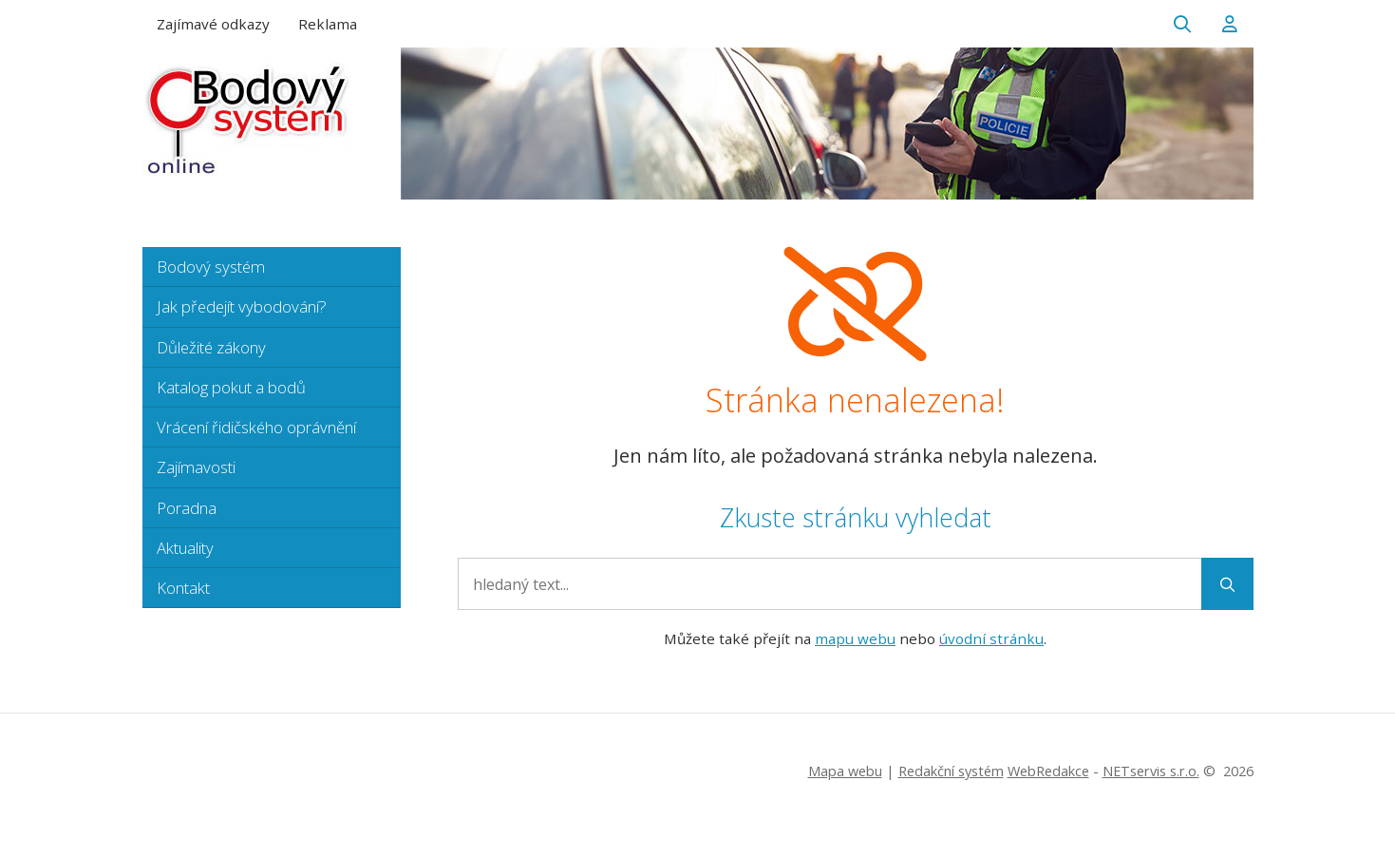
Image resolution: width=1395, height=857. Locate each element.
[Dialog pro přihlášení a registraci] (1230, 24)
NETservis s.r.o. (1151, 771)
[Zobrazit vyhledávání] (1182, 24)
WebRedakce (1048, 771)
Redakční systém (951, 771)
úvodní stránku (991, 638)
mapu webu (855, 638)
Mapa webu (845, 771)
